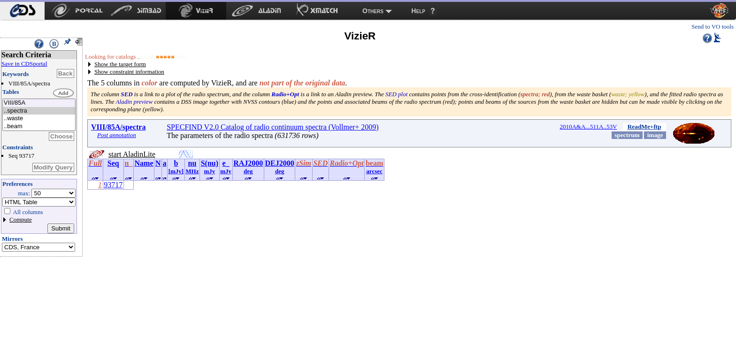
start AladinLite (131, 154)
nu (192, 163)
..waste (39, 119)
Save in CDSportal (24, 63)
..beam (39, 127)
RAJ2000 (248, 163)
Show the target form (120, 64)
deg (248, 171)
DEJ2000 (279, 163)
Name (144, 163)
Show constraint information (129, 71)
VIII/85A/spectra (118, 127)
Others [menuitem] (372, 11)
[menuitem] (22, 11)
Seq (113, 163)
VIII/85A (39, 103)
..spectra (39, 111)
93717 (113, 185)
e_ (226, 163)
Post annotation (116, 134)
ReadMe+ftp (644, 126)
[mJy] (176, 171)
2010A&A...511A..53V (588, 126)
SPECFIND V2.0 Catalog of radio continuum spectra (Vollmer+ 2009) (273, 127)
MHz (192, 171)
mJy (209, 171)
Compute (20, 219)
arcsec (374, 171)
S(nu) (209, 163)
